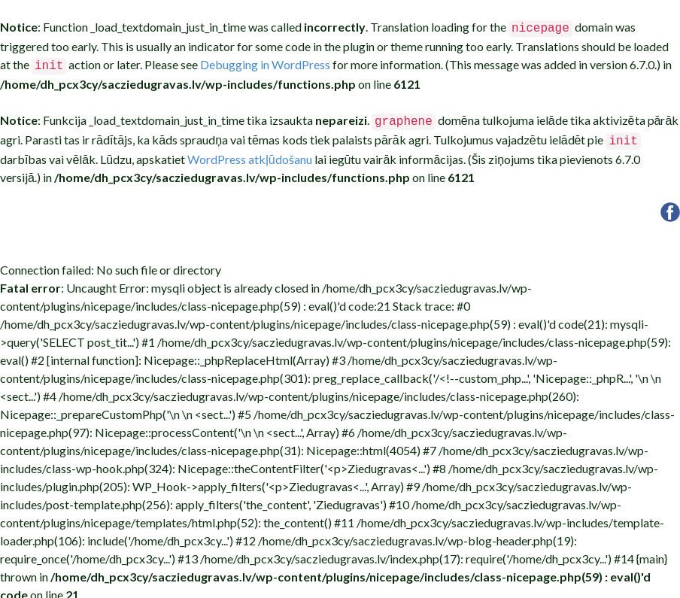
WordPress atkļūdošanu (249, 153)
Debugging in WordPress (265, 63)
